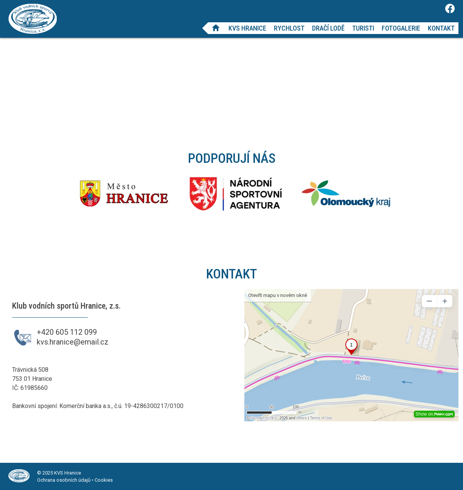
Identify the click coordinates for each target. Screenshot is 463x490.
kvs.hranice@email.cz (73, 341)
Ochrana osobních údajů (63, 480)
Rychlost (289, 28)
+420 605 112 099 (67, 332)
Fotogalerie (401, 28)
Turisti (363, 28)
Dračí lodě (328, 28)
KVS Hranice (247, 28)
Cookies (104, 480)
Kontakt (441, 28)
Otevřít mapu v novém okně (277, 295)
